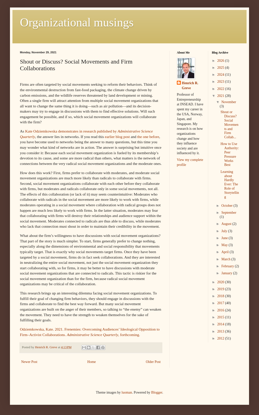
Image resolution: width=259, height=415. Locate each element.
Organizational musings (76, 22)
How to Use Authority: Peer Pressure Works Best (229, 154)
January (227, 273)
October (227, 206)
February (228, 266)
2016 (221, 310)
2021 (221, 96)
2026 (221, 61)
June (225, 238)
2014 (221, 324)
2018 (221, 296)
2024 (221, 74)
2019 (221, 289)
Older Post (153, 362)
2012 (221, 338)
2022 (221, 89)
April (225, 252)
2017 (221, 303)
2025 (221, 67)
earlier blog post (117, 137)
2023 (221, 81)
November (228, 102)
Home (91, 362)
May (225, 245)
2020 (221, 282)
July (224, 231)
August (226, 224)
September (228, 212)
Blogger (156, 392)
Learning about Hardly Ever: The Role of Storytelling (229, 184)
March (226, 259)
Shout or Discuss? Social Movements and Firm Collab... (229, 124)
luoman (127, 392)
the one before (148, 137)
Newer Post (29, 362)
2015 (221, 317)
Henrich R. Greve (190, 85)
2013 (221, 331)
